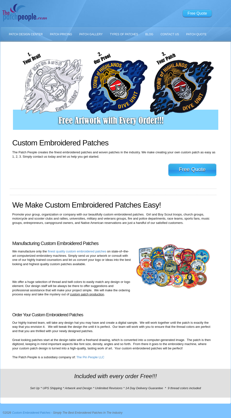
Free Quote (197, 13)
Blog (149, 34)
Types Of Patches (124, 34)
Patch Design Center (26, 34)
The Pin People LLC (90, 357)
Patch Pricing (61, 34)
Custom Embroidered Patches (31, 412)
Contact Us (169, 34)
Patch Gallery (91, 34)
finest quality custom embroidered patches (77, 251)
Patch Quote (196, 34)
